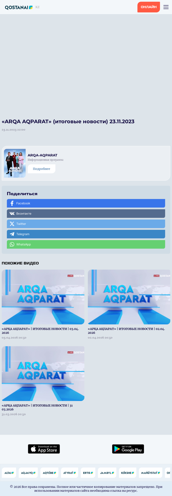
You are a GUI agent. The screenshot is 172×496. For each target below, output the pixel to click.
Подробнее (41, 169)
